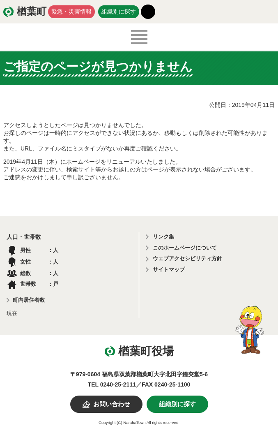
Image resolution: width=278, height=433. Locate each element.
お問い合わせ (111, 404)
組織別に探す (118, 11)
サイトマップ (169, 269)
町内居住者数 (29, 300)
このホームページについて (185, 248)
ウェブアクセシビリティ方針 (187, 258)
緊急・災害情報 (71, 11)
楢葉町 (31, 11)
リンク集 (163, 237)
